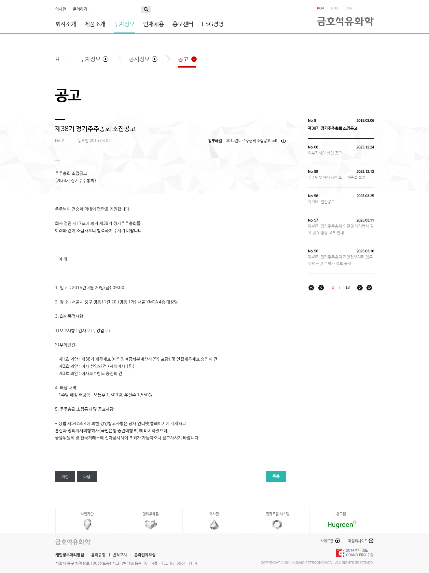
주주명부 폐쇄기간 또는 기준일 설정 (337, 177)
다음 (86, 477)
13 (347, 287)
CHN (349, 8)
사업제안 (87, 514)
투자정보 (124, 24)
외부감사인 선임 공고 (325, 153)
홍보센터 (183, 24)
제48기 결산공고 (321, 202)
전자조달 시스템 (277, 514)
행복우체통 (151, 514)
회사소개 (65, 24)
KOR (320, 8)
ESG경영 (213, 24)
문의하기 (80, 9)
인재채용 (153, 24)
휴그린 (341, 514)
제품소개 (95, 24)
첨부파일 (215, 141)
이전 (65, 477)
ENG (335, 8)
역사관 (60, 9)
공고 (183, 59)
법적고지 (120, 555)
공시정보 (139, 59)
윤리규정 (98, 555)
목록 (276, 476)
